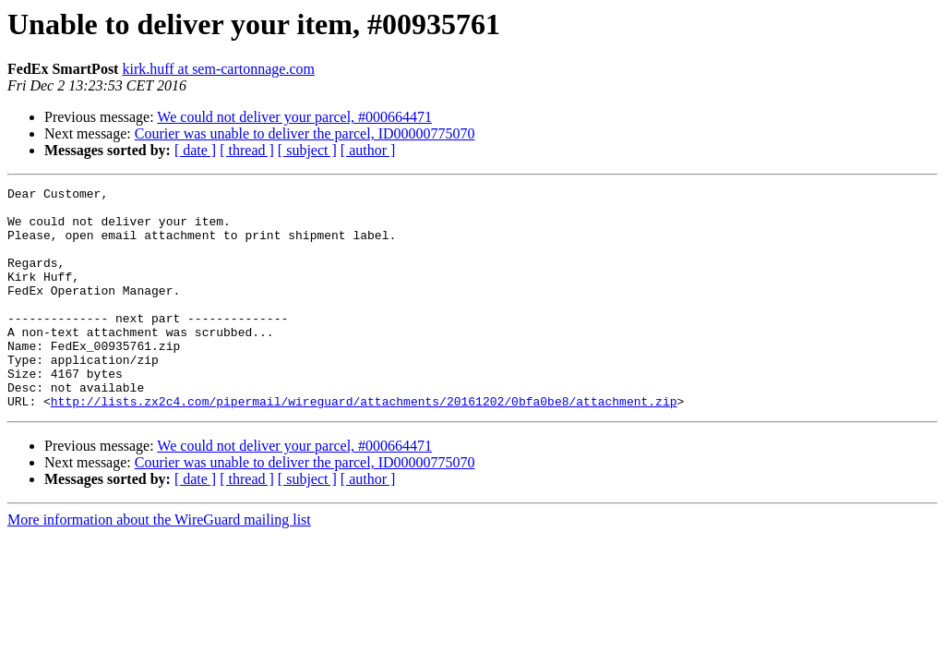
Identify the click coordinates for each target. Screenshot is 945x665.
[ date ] (195, 150)
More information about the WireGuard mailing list (159, 564)
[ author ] (368, 150)
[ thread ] (247, 150)
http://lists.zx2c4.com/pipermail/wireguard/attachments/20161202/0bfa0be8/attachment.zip (364, 445)
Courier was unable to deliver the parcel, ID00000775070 (305, 133)
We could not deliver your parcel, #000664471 (294, 117)
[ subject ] (307, 150)
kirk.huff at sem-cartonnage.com (218, 69)
